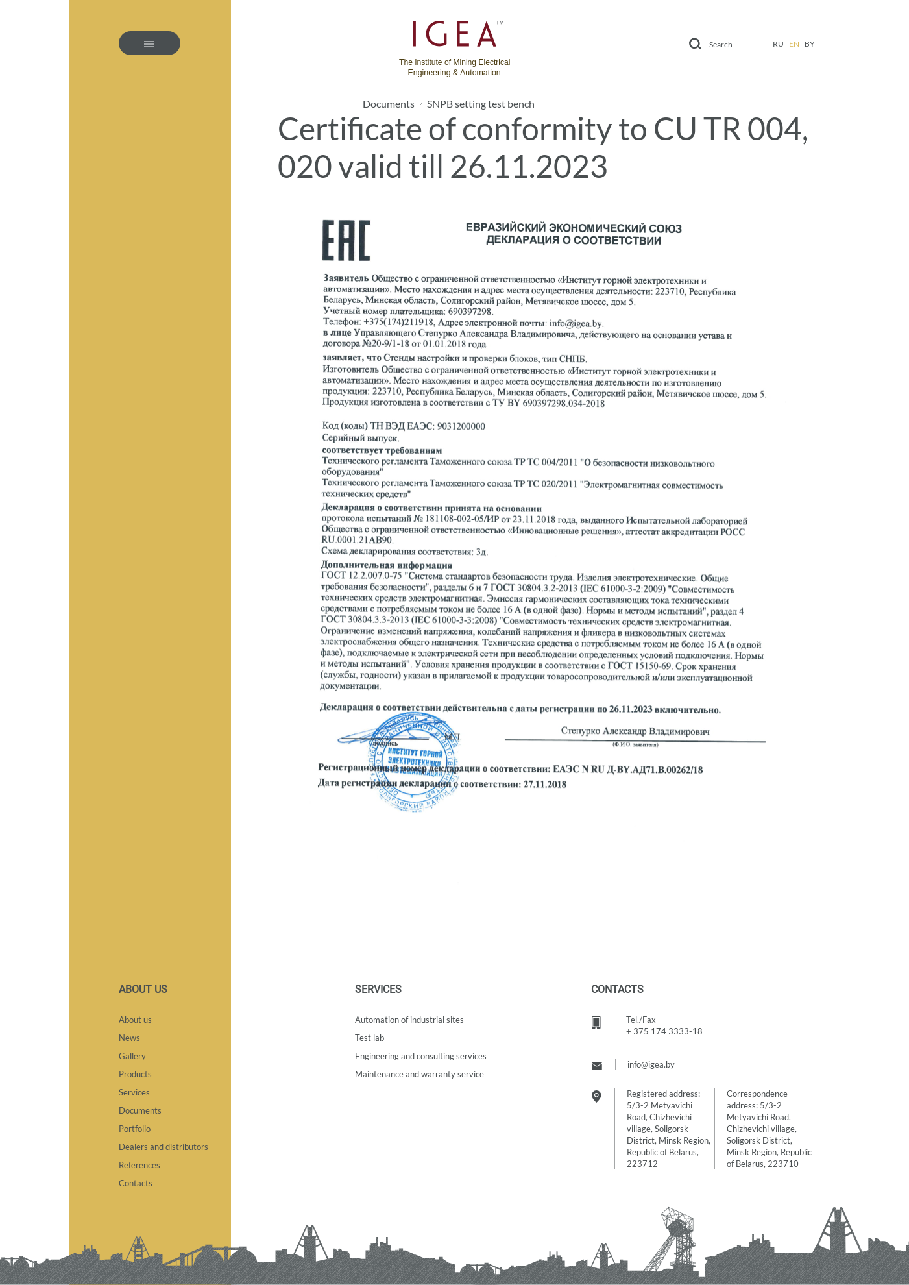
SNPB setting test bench (481, 104)
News (129, 1038)
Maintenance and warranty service (419, 1074)
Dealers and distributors (163, 1147)
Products (135, 1074)
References (139, 1165)
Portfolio (135, 1128)
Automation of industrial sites (409, 1019)
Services (134, 1092)
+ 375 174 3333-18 (664, 1031)
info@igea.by (651, 1064)
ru (778, 44)
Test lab (369, 1038)
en (794, 44)
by (810, 44)
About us (135, 1019)
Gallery (132, 1056)
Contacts (135, 1183)
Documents (389, 104)
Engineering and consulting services (421, 1056)
